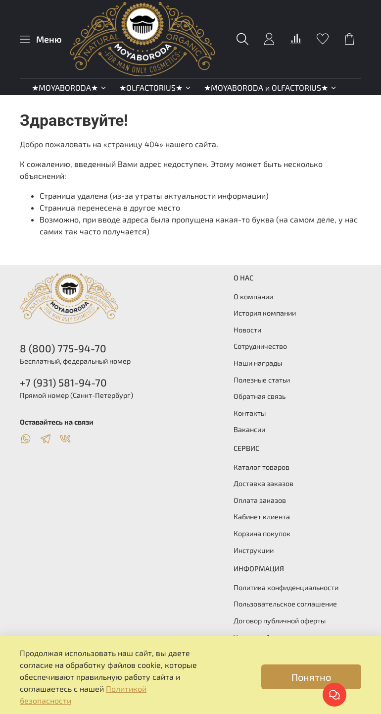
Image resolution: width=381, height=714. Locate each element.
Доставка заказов (263, 483)
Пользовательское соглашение (285, 604)
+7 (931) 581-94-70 (63, 382)
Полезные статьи (262, 380)
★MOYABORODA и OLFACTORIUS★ (270, 87)
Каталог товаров (261, 467)
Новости (247, 330)
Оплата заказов (260, 500)
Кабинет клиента (262, 516)
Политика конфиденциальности (286, 587)
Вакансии (249, 429)
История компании (265, 313)
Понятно (311, 677)
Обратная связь (260, 396)
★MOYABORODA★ (69, 87)
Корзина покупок (262, 533)
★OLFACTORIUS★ (155, 87)
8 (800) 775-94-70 (63, 348)
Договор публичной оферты (280, 620)
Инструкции (254, 550)
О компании (253, 296)
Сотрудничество (260, 346)
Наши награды (258, 363)
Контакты (250, 413)
